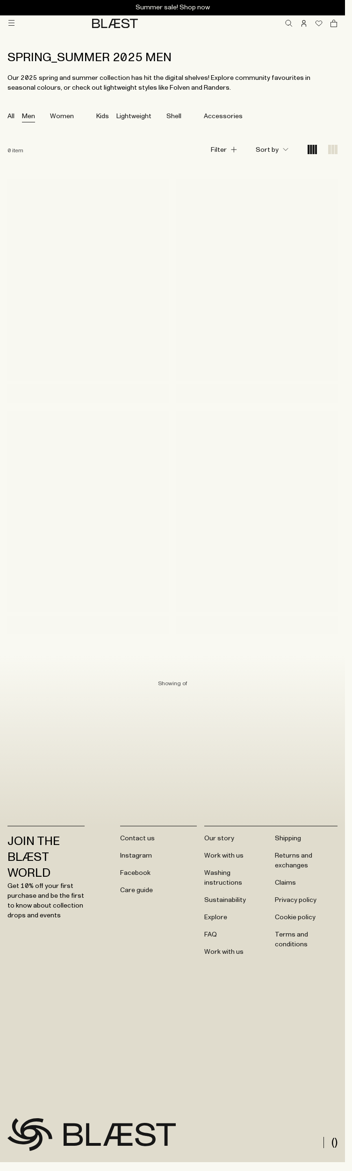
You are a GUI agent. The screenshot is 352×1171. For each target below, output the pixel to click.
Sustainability (225, 900)
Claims (285, 883)
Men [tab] (28, 116)
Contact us (137, 838)
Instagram (136, 855)
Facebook (135, 873)
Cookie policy (295, 917)
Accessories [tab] (223, 116)
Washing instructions (223, 878)
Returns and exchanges (293, 860)
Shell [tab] (173, 116)
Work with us (224, 855)
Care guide (136, 890)
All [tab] (10, 116)
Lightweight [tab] (133, 116)
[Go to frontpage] (29, 1134)
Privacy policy (295, 900)
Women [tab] (62, 116)
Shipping (288, 838)
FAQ (210, 934)
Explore (215, 917)
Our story (219, 838)
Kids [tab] (102, 116)
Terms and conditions (291, 939)
